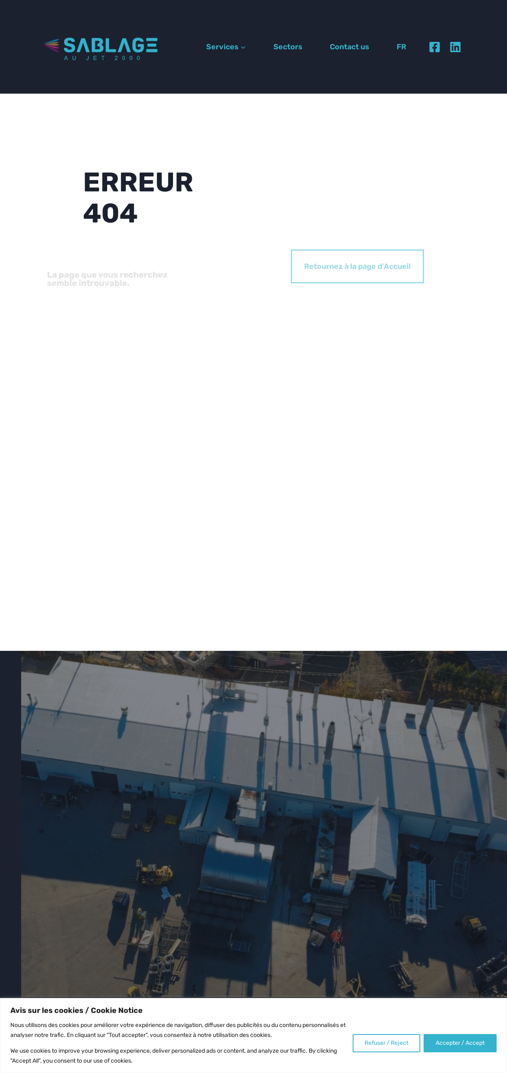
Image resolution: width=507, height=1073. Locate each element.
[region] (253, 1035)
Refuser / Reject (386, 1042)
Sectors (287, 46)
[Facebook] (434, 46)
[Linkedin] (455, 46)
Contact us (349, 46)
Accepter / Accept (460, 1042)
